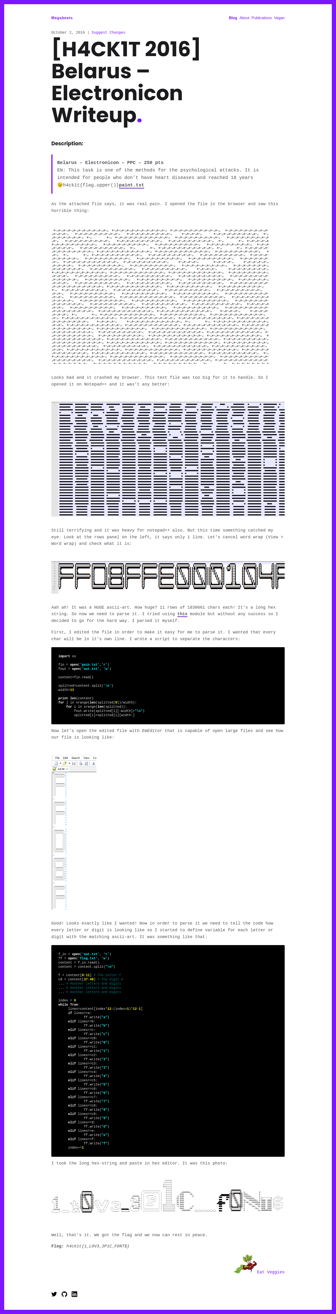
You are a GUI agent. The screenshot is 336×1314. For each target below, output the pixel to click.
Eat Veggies (259, 1272)
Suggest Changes (108, 33)
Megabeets (62, 18)
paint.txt (131, 186)
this (182, 615)
